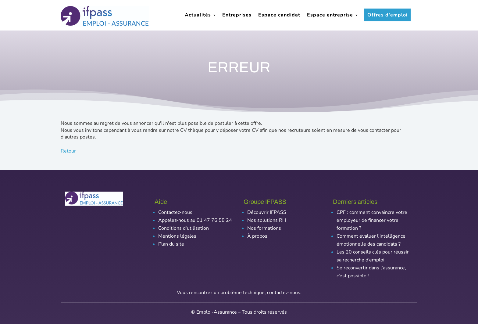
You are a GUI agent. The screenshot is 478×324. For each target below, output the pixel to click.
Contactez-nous (175, 212)
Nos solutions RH (266, 220)
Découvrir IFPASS (266, 212)
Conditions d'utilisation (183, 228)
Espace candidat (279, 15)
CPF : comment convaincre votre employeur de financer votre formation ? (372, 220)
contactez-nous (283, 292)
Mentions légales (177, 236)
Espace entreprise (332, 15)
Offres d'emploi (387, 15)
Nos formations (264, 228)
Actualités (200, 15)
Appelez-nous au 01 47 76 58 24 (195, 220)
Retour (68, 151)
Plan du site (171, 244)
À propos (257, 236)
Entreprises (236, 15)
